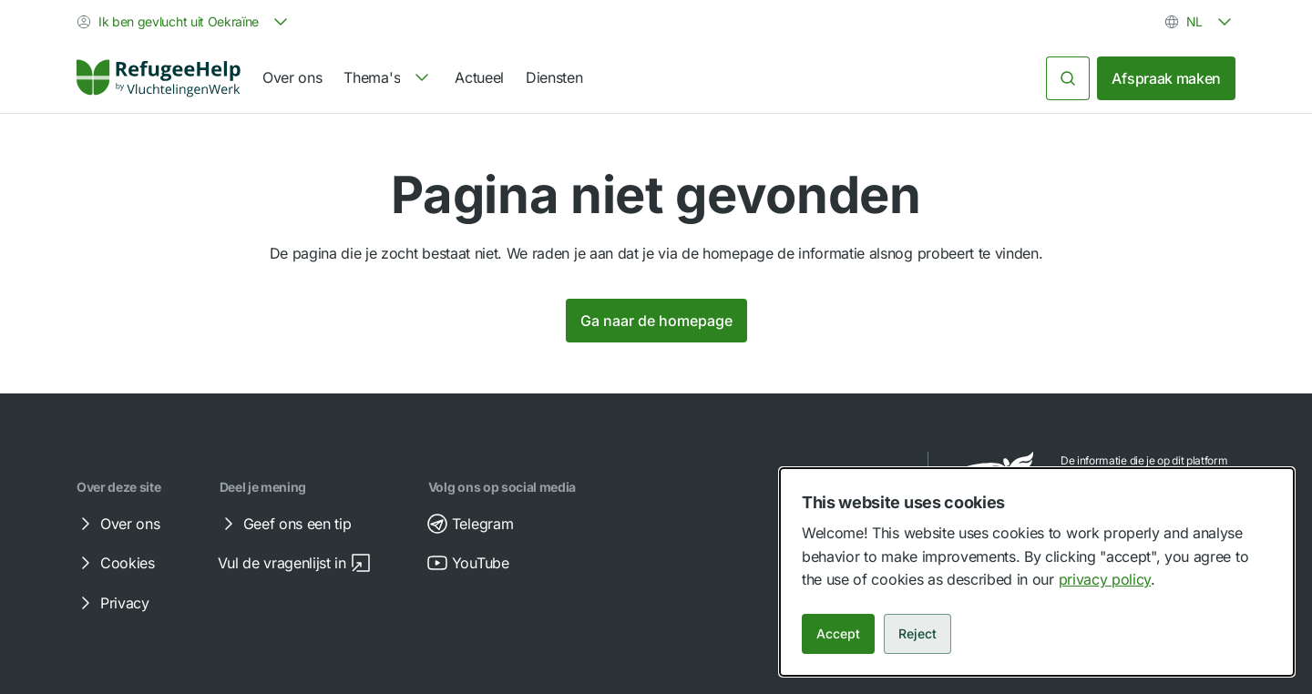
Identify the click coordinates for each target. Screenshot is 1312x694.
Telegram (469, 524)
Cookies (115, 563)
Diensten (554, 77)
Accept (838, 633)
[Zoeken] (1068, 78)
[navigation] (388, 78)
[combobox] (184, 22)
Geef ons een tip (285, 524)
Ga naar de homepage (656, 320)
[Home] (159, 78)
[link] (159, 78)
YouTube (467, 563)
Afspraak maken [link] (1166, 78)
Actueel (479, 77)
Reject (917, 633)
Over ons (292, 77)
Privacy (112, 603)
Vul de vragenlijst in (295, 563)
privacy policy (1105, 579)
